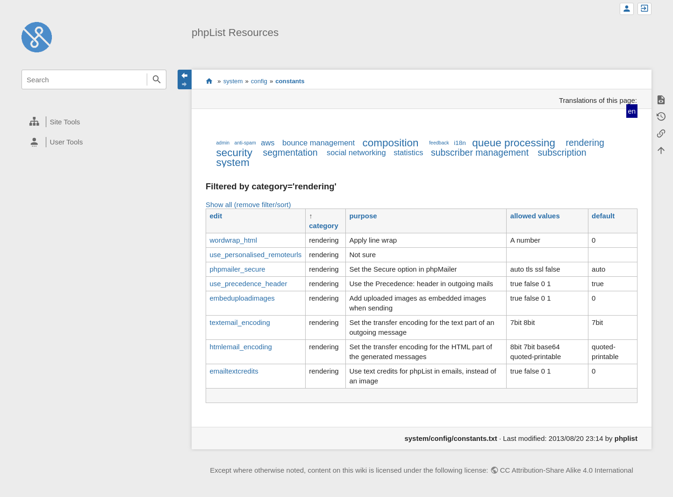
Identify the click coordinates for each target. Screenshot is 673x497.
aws (267, 142)
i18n (460, 142)
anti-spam (245, 142)
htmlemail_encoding (240, 347)
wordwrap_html (233, 240)
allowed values (535, 216)
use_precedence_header (248, 284)
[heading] (94, 122)
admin (222, 142)
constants (289, 81)
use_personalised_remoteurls (255, 255)
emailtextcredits (233, 371)
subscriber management (480, 152)
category (323, 226)
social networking (356, 152)
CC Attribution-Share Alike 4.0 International (566, 470)
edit (215, 216)
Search (156, 79)
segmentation (290, 152)
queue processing (513, 143)
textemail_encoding (239, 322)
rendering (585, 142)
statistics (408, 152)
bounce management (318, 142)
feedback (439, 142)
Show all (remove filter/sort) (248, 205)
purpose (363, 216)
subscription (562, 152)
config (259, 81)
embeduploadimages (241, 298)
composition (391, 143)
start (209, 80)
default (603, 216)
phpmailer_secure (237, 269)
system (233, 81)
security (234, 152)
